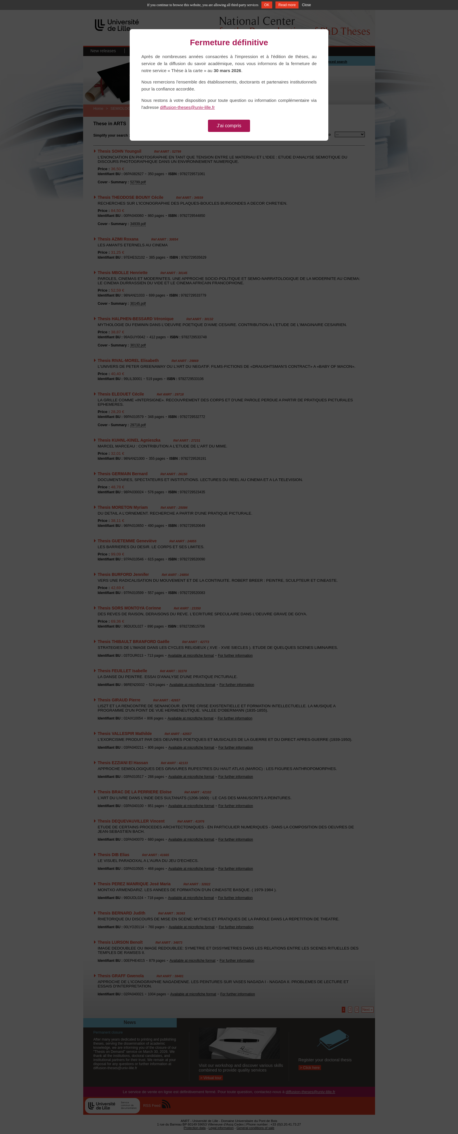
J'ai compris (229, 125)
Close (306, 5)
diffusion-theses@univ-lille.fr (187, 107)
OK (266, 5)
